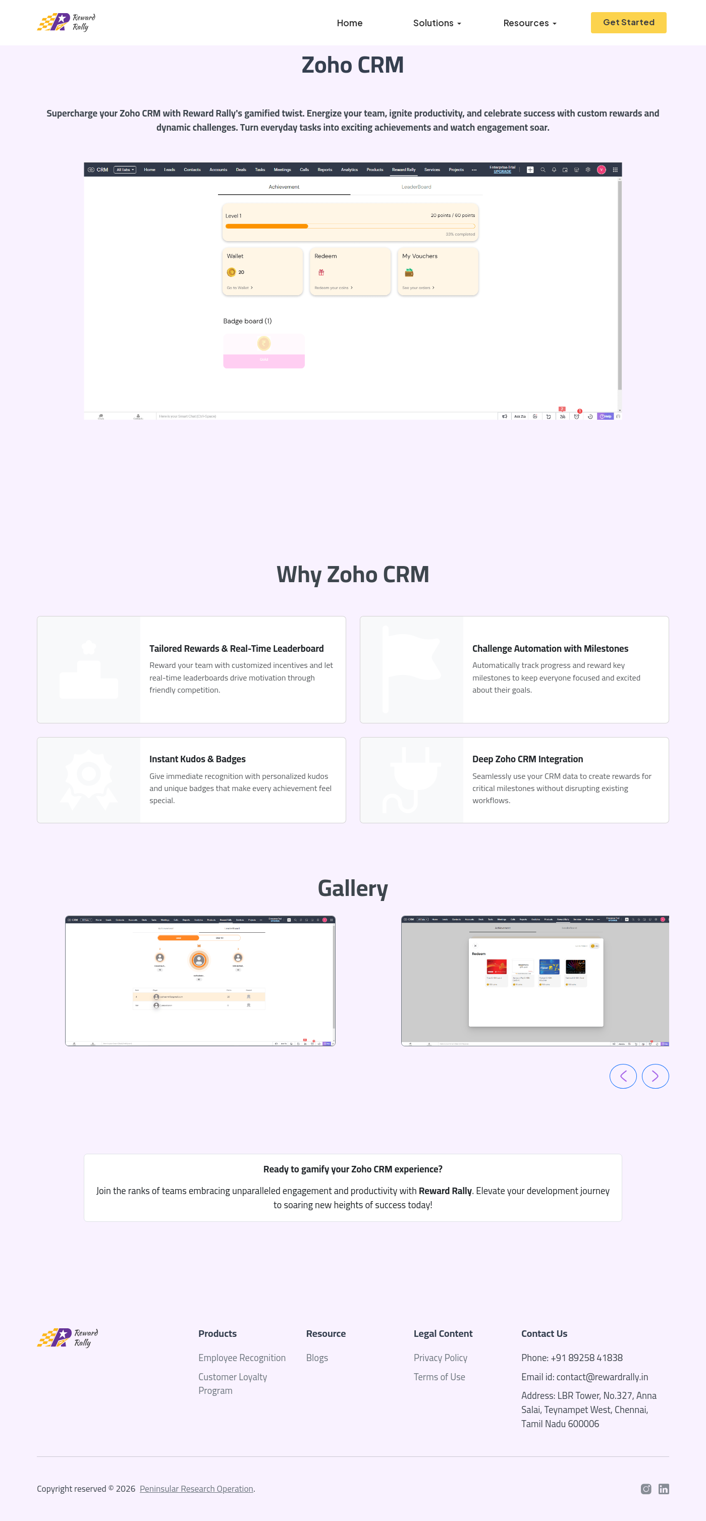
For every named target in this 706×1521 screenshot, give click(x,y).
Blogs (317, 1358)
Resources (526, 22)
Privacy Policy (441, 1358)
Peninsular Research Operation (196, 1488)
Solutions (433, 22)
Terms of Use (439, 1377)
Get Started (629, 22)
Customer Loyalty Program (232, 1384)
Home (350, 22)
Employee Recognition (242, 1358)
